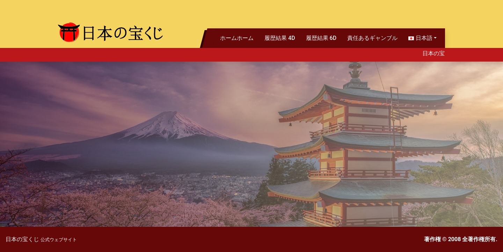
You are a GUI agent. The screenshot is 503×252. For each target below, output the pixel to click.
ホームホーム (237, 38)
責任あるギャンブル (372, 38)
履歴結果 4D (279, 38)
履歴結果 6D (321, 38)
